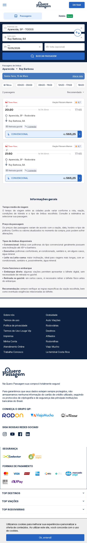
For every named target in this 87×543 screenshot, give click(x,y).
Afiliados (50, 336)
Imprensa (8, 336)
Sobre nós (8, 314)
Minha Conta (10, 341)
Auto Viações (53, 320)
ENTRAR (77, 5)
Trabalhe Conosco (13, 351)
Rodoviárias (52, 325)
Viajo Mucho (52, 346)
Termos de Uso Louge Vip (17, 330)
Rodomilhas (52, 341)
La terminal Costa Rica (58, 351)
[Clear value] (40, 47)
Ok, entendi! (45, 537)
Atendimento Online (13, 346)
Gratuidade (51, 314)
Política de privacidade (15, 325)
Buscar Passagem (43, 56)
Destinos (50, 330)
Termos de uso (11, 320)
